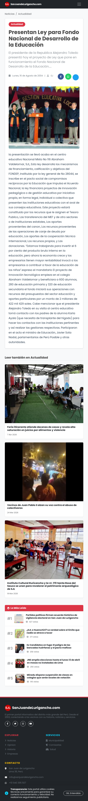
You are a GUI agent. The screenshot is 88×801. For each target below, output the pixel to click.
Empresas (11, 753)
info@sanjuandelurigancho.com (26, 777)
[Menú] (79, 4)
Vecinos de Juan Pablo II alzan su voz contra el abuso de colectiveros (42, 506)
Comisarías (53, 744)
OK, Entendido (73, 793)
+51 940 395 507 (17, 782)
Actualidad (24, 14)
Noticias (10, 14)
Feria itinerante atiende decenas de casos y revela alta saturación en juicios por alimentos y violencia (41, 428)
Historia (10, 749)
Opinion (10, 744)
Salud (51, 749)
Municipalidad (55, 740)
